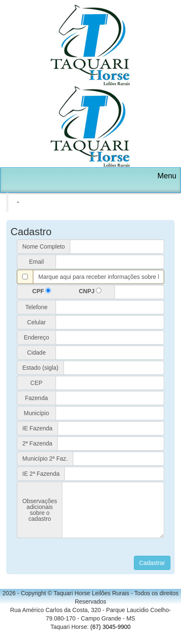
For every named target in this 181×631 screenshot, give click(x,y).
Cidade (36, 352)
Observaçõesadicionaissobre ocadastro (39, 510)
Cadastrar (152, 562)
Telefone (36, 307)
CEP (36, 382)
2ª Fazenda (37, 443)
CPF (41, 291)
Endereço (36, 337)
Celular (36, 322)
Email (36, 261)
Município (36, 413)
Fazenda (36, 398)
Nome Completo (43, 246)
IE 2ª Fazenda (40, 473)
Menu (166, 176)
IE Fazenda (37, 428)
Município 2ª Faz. (45, 458)
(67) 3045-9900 (110, 626)
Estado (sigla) (40, 367)
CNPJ (90, 291)
